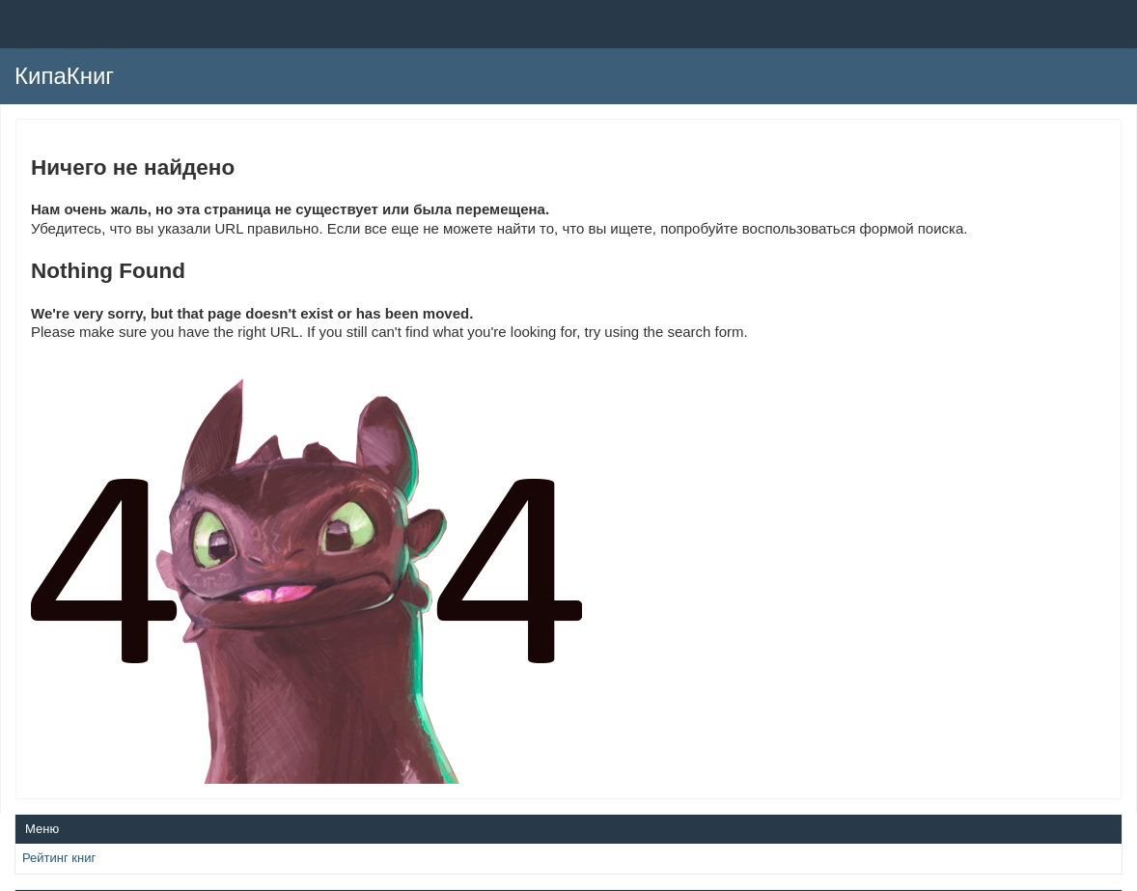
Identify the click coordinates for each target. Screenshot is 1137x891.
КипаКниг (64, 76)
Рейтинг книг (59, 857)
